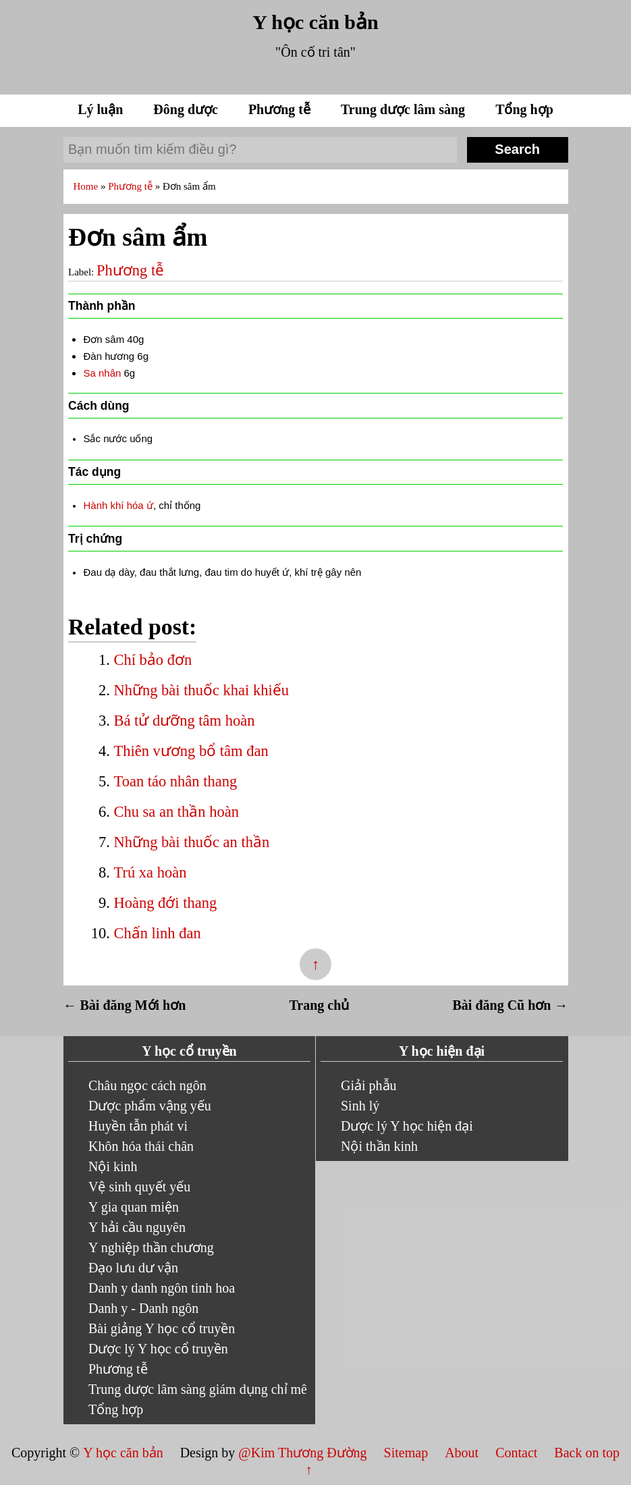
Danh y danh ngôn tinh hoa (161, 1287)
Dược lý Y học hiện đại (407, 1125)
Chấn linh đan (156, 933)
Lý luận (102, 109)
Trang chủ (320, 1005)
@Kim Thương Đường (304, 1452)
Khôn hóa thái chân (141, 1146)
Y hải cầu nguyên (137, 1227)
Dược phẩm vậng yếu (149, 1105)
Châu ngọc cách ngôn (147, 1085)
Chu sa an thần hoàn (175, 811)
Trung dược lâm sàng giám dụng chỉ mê (197, 1389)
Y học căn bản (315, 22)
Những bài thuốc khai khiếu (200, 690)
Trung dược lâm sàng (404, 109)
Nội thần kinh (379, 1146)
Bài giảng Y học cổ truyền (161, 1328)
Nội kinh (113, 1166)
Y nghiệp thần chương (151, 1247)
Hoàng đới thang (165, 902)
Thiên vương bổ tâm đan (190, 750)
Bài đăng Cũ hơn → (510, 1005)
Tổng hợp (524, 109)
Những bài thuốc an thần (191, 842)
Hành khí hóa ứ (118, 505)
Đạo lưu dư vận (133, 1267)
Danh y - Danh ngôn (143, 1308)
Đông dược (187, 109)
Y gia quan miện (133, 1206)
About (463, 1452)
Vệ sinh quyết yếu (139, 1186)
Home (87, 186)
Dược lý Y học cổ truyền (158, 1348)
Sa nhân (102, 373)
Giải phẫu (369, 1085)
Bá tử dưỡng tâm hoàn (183, 720)
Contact (516, 1452)
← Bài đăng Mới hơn (124, 1005)
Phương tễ (281, 109)
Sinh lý (360, 1105)
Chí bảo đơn (152, 659)
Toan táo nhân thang (175, 781)
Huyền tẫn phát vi (138, 1125)
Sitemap (408, 1452)
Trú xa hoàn (149, 872)
